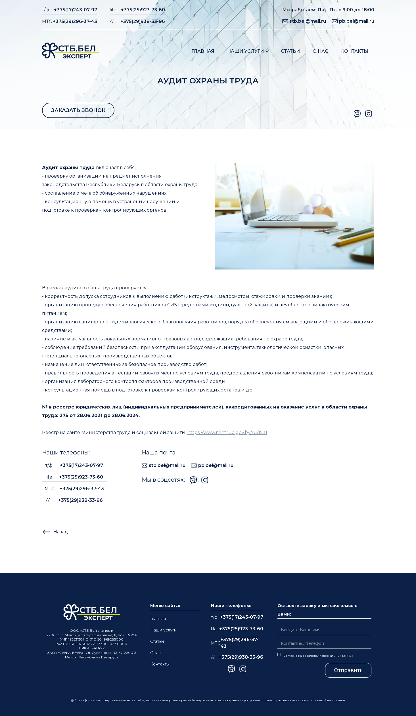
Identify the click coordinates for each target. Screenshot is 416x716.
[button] (248, 51)
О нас (320, 51)
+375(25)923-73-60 (143, 9)
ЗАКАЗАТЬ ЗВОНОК (78, 110)
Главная (202, 51)
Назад (60, 531)
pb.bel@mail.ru (356, 21)
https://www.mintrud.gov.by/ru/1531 (227, 432)
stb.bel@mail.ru (307, 21)
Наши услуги (245, 51)
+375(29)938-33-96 (142, 21)
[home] (70, 51)
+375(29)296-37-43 (75, 21)
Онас (155, 652)
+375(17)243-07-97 (75, 9)
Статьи (290, 51)
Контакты (354, 51)
